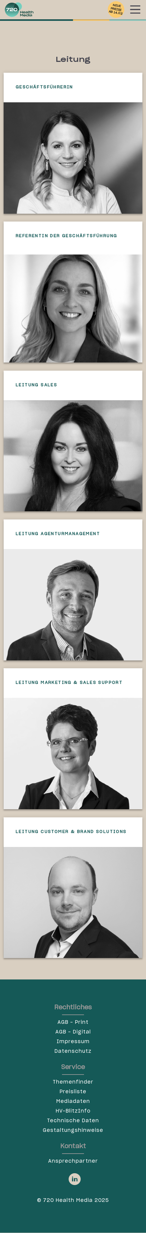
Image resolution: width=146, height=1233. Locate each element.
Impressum (73, 1041)
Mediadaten (73, 1101)
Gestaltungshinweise (73, 1130)
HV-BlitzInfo (73, 1111)
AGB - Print (73, 1022)
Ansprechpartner (73, 1161)
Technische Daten (73, 1120)
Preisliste (73, 1091)
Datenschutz (73, 1051)
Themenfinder (73, 1082)
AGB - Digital (73, 1032)
